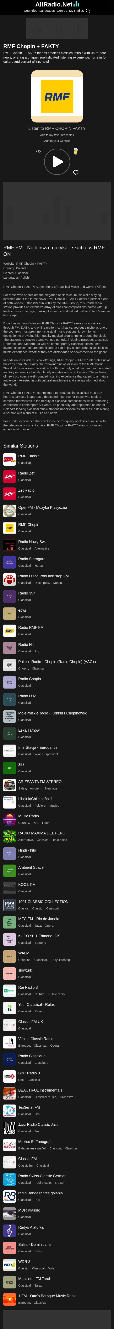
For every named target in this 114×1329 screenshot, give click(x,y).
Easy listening (60, 960)
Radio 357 (26, 593)
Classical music (45, 1097)
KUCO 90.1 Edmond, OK (39, 936)
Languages (47, 10)
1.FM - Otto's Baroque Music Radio (47, 1296)
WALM (23, 953)
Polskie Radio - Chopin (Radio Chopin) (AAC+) (57, 662)
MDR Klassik (29, 1210)
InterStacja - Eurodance (38, 747)
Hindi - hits (27, 850)
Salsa (22, 788)
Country (23, 822)
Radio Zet (26, 473)
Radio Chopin (29, 679)
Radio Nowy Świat (33, 542)
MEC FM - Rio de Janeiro (39, 919)
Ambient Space (31, 867)
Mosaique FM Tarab (34, 1279)
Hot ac (38, 565)
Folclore (39, 805)
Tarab (38, 1285)
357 (21, 765)
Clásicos (55, 1148)
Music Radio (28, 816)
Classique (41, 1062)
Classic (37, 908)
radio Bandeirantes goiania (40, 1193)
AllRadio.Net (56, 4)
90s (36, 1114)
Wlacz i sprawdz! (46, 754)
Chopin (23, 668)
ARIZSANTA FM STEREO (40, 782)
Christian (24, 960)
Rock (45, 822)
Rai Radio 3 (28, 987)
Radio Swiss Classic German (42, 1176)
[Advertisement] (57, 28)
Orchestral (67, 1097)
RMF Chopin (28, 525)
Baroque (24, 1045)
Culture (39, 994)
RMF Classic (28, 456)
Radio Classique (31, 1056)
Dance (57, 582)
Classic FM (27, 1159)
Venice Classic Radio (35, 1039)
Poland (21, 268)
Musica (54, 805)
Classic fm (25, 1165)
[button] (57, 161)
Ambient (35, 788)
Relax (38, 1011)
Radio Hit (26, 645)
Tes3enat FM (29, 1107)
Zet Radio (26, 490)
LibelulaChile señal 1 (35, 799)
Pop (37, 651)
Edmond (40, 942)
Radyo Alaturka (31, 1227)
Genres (62, 10)
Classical (21, 273)
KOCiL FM (27, 885)
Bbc (21, 1080)
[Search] (88, 11)
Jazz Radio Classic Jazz (38, 1124)
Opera (49, 925)
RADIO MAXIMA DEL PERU (41, 833)
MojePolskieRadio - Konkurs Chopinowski (52, 713)
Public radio (56, 994)
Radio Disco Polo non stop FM (43, 576)
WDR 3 (24, 1262)
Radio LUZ (27, 696)
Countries (30, 10)
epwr (22, 610)
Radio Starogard (31, 559)
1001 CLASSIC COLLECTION (43, 902)
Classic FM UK (30, 1022)
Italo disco (60, 840)
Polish (25, 277)
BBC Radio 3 (29, 1073)
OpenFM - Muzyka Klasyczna (42, 507)
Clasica (23, 908)
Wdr (51, 1268)
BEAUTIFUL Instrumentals (40, 1090)
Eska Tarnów (29, 730)
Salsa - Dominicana (34, 1244)
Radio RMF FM (31, 627)
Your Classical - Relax (36, 1004)
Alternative (41, 548)
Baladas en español (32, 1148)
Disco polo (41, 582)
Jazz (37, 925)
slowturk (25, 970)
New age (51, 788)
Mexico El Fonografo (35, 1142)
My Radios (76, 10)
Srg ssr (60, 1182)
